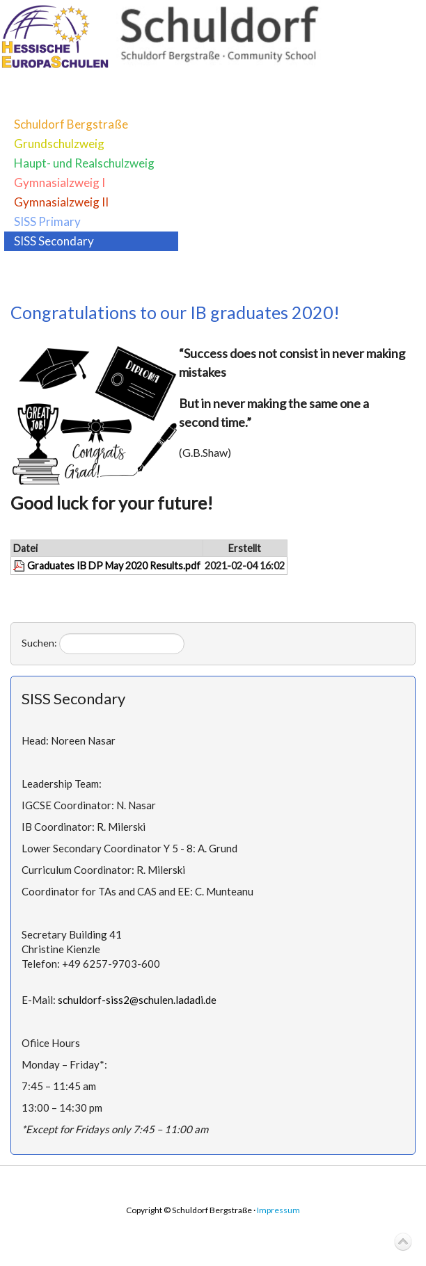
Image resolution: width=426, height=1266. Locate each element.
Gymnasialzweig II (61, 202)
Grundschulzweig (59, 143)
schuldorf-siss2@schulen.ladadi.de (137, 999)
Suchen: (39, 643)
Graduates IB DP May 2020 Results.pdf (113, 565)
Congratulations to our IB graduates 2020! (175, 312)
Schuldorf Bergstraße (71, 124)
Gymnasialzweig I (59, 182)
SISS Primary (47, 221)
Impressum (278, 1210)
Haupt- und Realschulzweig (84, 163)
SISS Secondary (54, 241)
